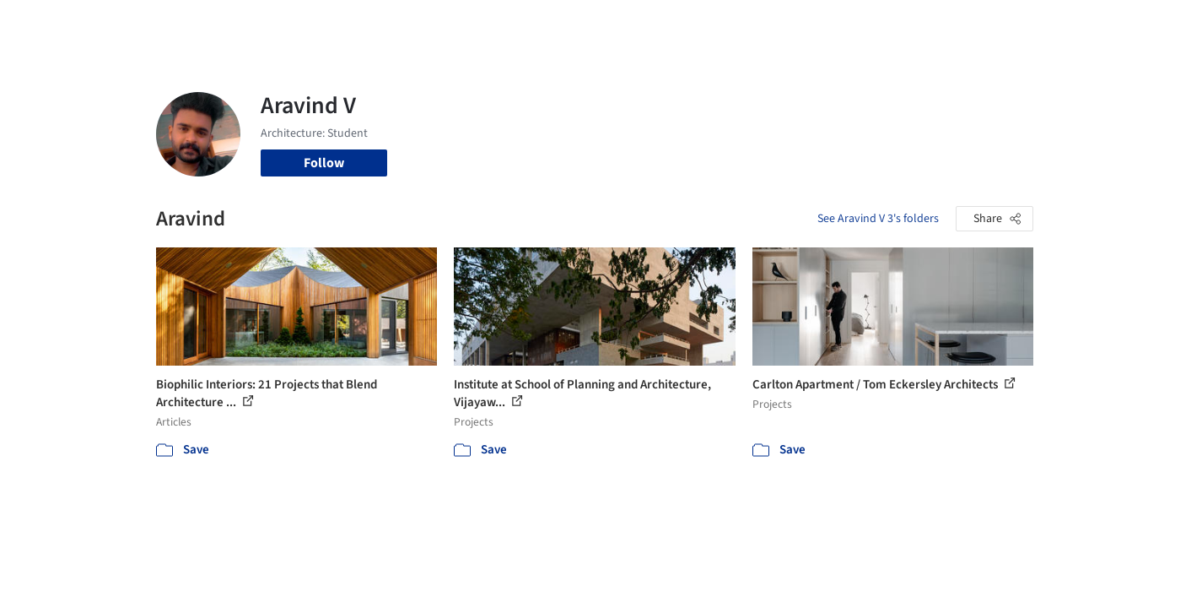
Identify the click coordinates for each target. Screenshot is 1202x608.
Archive (882, 23)
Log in (968, 23)
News (832, 23)
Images (588, 23)
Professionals (763, 23)
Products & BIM (667, 23)
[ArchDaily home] (95, 24)
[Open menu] (1107, 23)
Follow (324, 163)
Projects (530, 23)
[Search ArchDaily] (328, 24)
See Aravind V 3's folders (878, 219)
